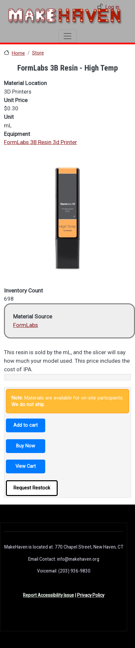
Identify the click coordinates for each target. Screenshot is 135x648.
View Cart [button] (25, 466)
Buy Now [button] (25, 446)
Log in (112, 7)
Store (38, 53)
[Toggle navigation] (67, 36)
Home (18, 53)
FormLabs (25, 325)
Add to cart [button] (25, 425)
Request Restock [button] (31, 488)
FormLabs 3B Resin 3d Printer (40, 142)
